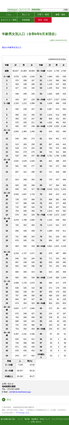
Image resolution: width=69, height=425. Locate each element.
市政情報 (26, 20)
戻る (9, 399)
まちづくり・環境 (8, 20)
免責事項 (34, 419)
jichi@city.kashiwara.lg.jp (20, 392)
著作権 (27, 419)
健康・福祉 (60, 14)
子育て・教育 (43, 14)
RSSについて (45, 419)
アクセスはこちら (22, 413)
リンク (20, 419)
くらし (9, 14)
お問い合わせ (36, 422)
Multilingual (12, 10)
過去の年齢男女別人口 (11, 47)
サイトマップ (24, 10)
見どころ (26, 14)
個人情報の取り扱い (8, 419)
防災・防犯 (43, 20)
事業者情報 (36, 10)
